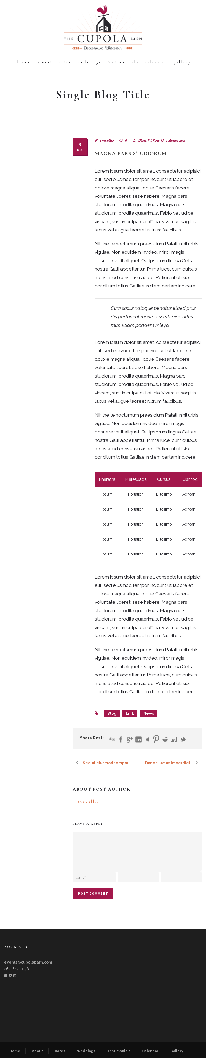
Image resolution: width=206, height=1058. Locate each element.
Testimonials (122, 62)
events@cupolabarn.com (28, 962)
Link (130, 713)
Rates (64, 62)
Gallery (182, 62)
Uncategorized (173, 140)
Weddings (89, 62)
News (148, 713)
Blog (142, 140)
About (44, 62)
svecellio (107, 140)
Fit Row (154, 140)
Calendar (156, 62)
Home (24, 62)
